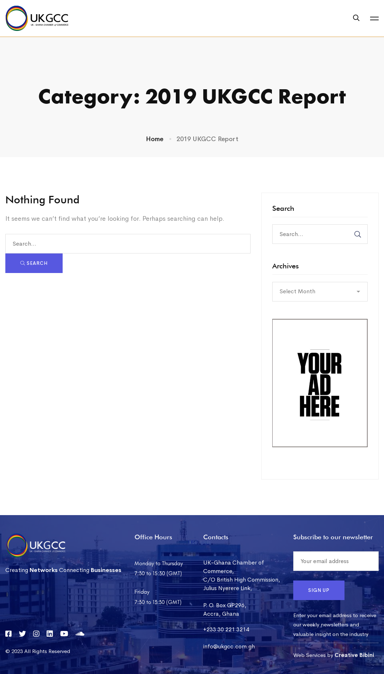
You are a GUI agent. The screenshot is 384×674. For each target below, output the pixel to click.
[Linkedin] (50, 633)
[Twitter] (22, 633)
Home (154, 139)
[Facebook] (8, 633)
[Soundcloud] (80, 633)
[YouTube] (64, 633)
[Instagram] (36, 633)
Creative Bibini (354, 655)
